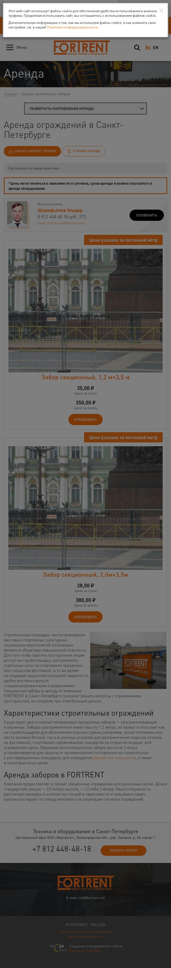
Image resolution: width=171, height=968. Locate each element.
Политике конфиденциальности (72, 27)
